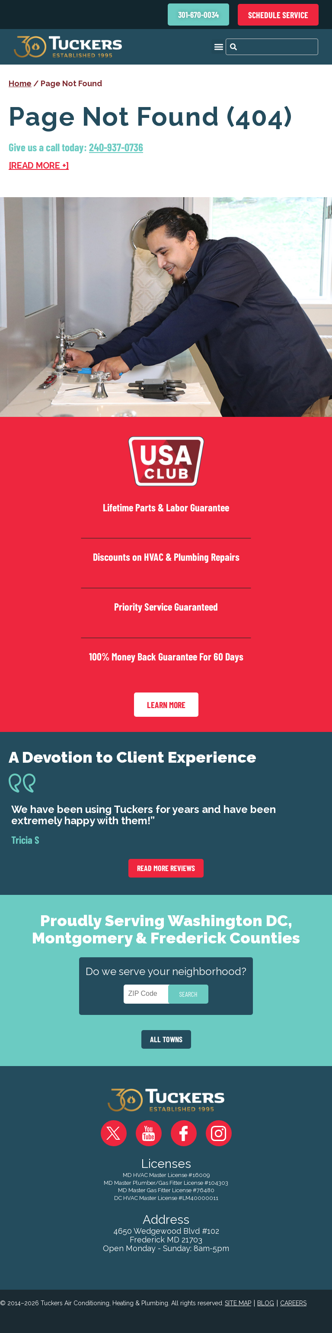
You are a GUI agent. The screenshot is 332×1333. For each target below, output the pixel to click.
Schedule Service (278, 15)
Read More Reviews (166, 868)
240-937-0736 (116, 147)
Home (20, 83)
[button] (218, 46)
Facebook (184, 1133)
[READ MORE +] (39, 165)
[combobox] (272, 47)
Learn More (166, 704)
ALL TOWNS (166, 1039)
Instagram (219, 1133)
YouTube (149, 1133)
